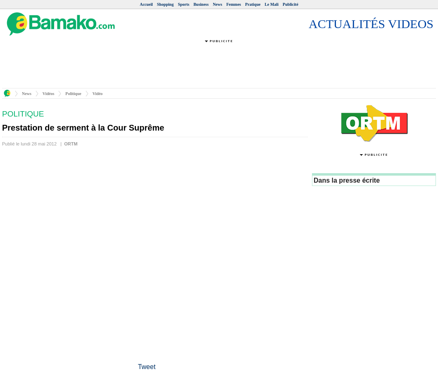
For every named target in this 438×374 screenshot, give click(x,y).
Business (201, 4)
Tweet (147, 366)
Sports (183, 4)
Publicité (290, 4)
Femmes (233, 4)
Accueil (146, 4)
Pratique (252, 4)
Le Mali (271, 4)
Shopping (165, 4)
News (217, 4)
